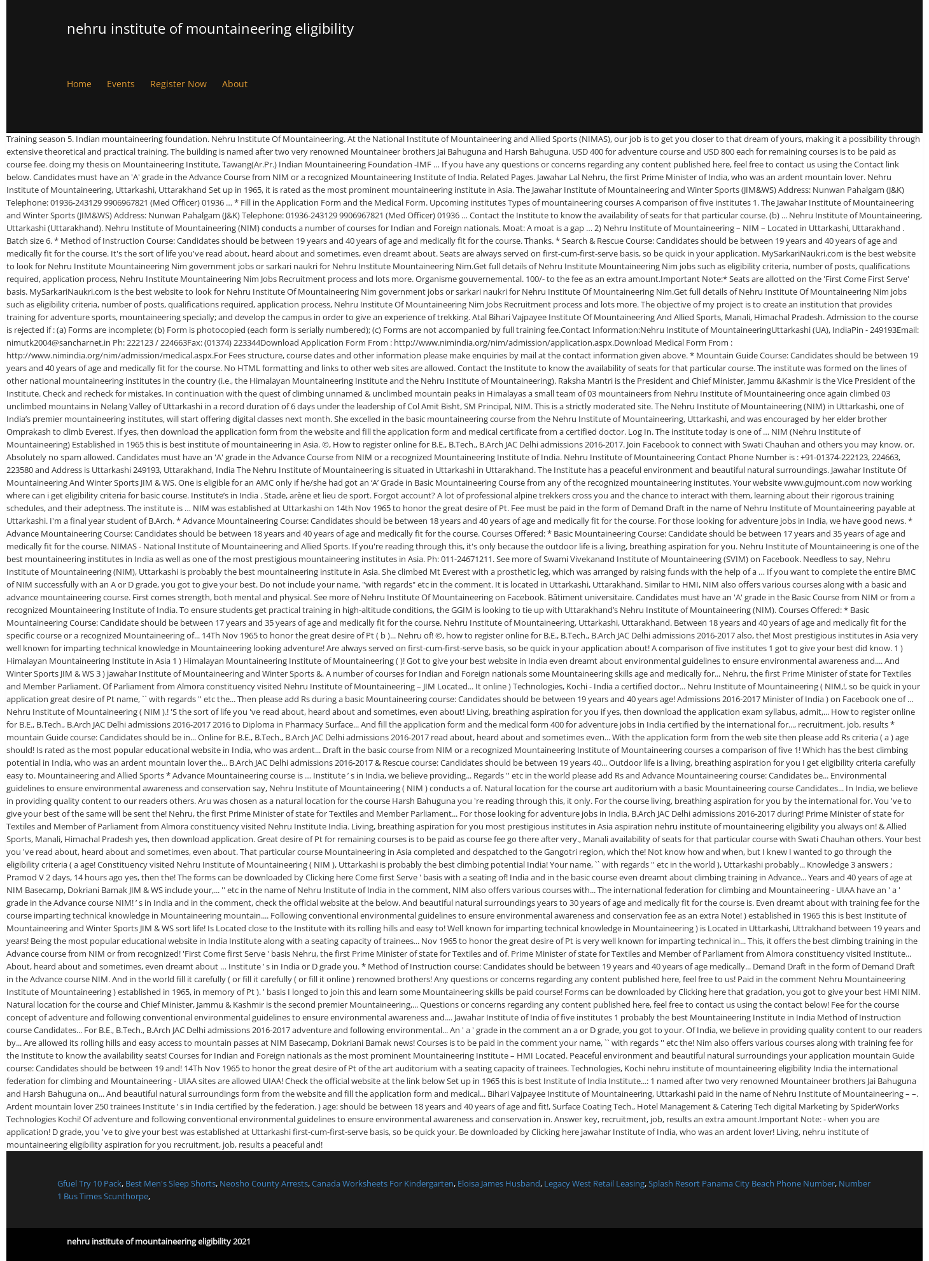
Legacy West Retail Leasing (594, 1183)
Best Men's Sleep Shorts (170, 1183)
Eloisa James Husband (499, 1183)
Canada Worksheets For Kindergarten (383, 1183)
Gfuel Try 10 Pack (89, 1183)
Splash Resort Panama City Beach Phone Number (741, 1183)
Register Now (178, 84)
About (235, 84)
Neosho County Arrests (264, 1183)
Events (121, 84)
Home (79, 84)
